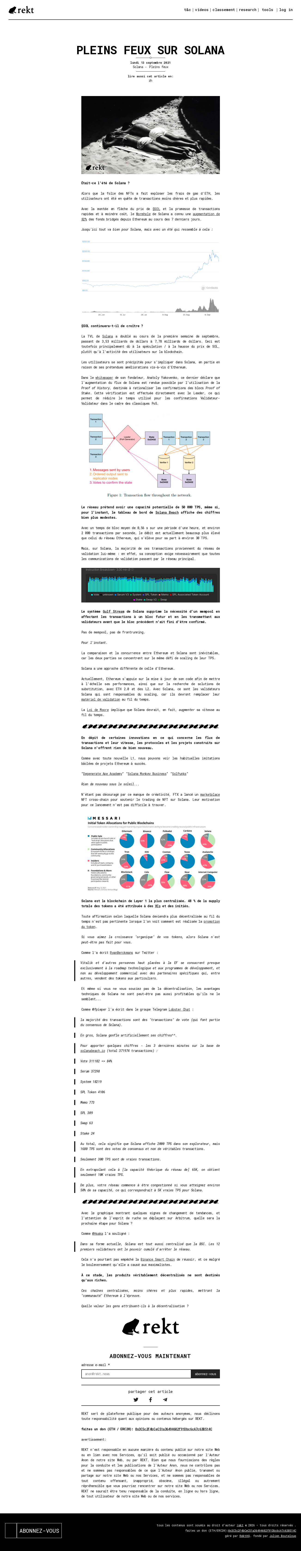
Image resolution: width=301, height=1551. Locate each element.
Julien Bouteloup (283, 1536)
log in (286, 10)
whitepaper (104, 377)
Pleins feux (158, 67)
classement (224, 9)
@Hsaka (97, 1233)
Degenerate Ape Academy (102, 773)
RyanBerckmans (121, 952)
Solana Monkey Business (147, 773)
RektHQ (245, 1536)
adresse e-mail (95, 1365)
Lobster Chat (179, 1009)
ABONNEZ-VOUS (39, 1530)
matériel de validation (100, 699)
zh (150, 80)
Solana (138, 67)
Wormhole (143, 214)
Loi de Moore (98, 710)
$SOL (156, 209)
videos (202, 9)
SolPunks (179, 773)
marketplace (210, 794)
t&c (187, 9)
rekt (240, 1525)
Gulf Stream (113, 611)
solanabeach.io (92, 1050)
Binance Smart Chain (158, 1259)
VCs (158, 906)
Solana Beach (167, 512)
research (247, 9)
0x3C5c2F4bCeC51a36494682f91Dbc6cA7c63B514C (173, 1429)
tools (267, 9)
